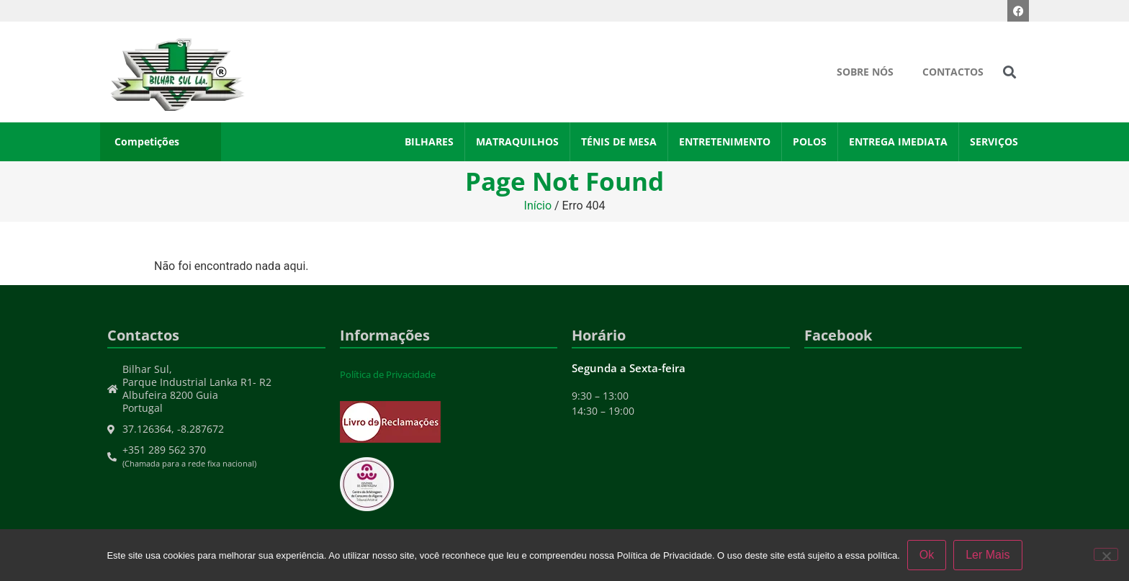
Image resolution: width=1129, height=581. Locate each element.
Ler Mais (987, 555)
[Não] (1106, 554)
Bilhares (429, 141)
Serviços (994, 141)
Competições (146, 141)
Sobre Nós (865, 71)
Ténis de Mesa (619, 141)
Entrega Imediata (898, 141)
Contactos (953, 71)
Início (538, 205)
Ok (926, 555)
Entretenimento (724, 141)
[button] (1010, 72)
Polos (810, 141)
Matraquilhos (517, 141)
